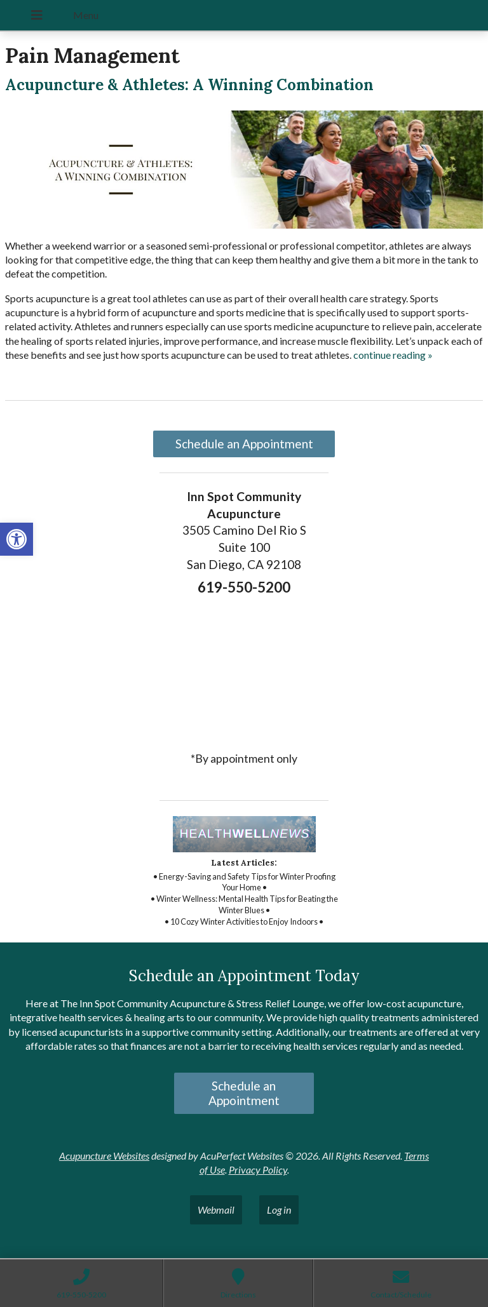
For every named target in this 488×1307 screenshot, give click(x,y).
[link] (16, 539)
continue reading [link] (393, 355)
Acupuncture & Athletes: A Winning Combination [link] (189, 85)
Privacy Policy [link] (258, 1169)
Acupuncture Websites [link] (104, 1155)
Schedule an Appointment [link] (244, 443)
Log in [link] (279, 1209)
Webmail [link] (216, 1209)
